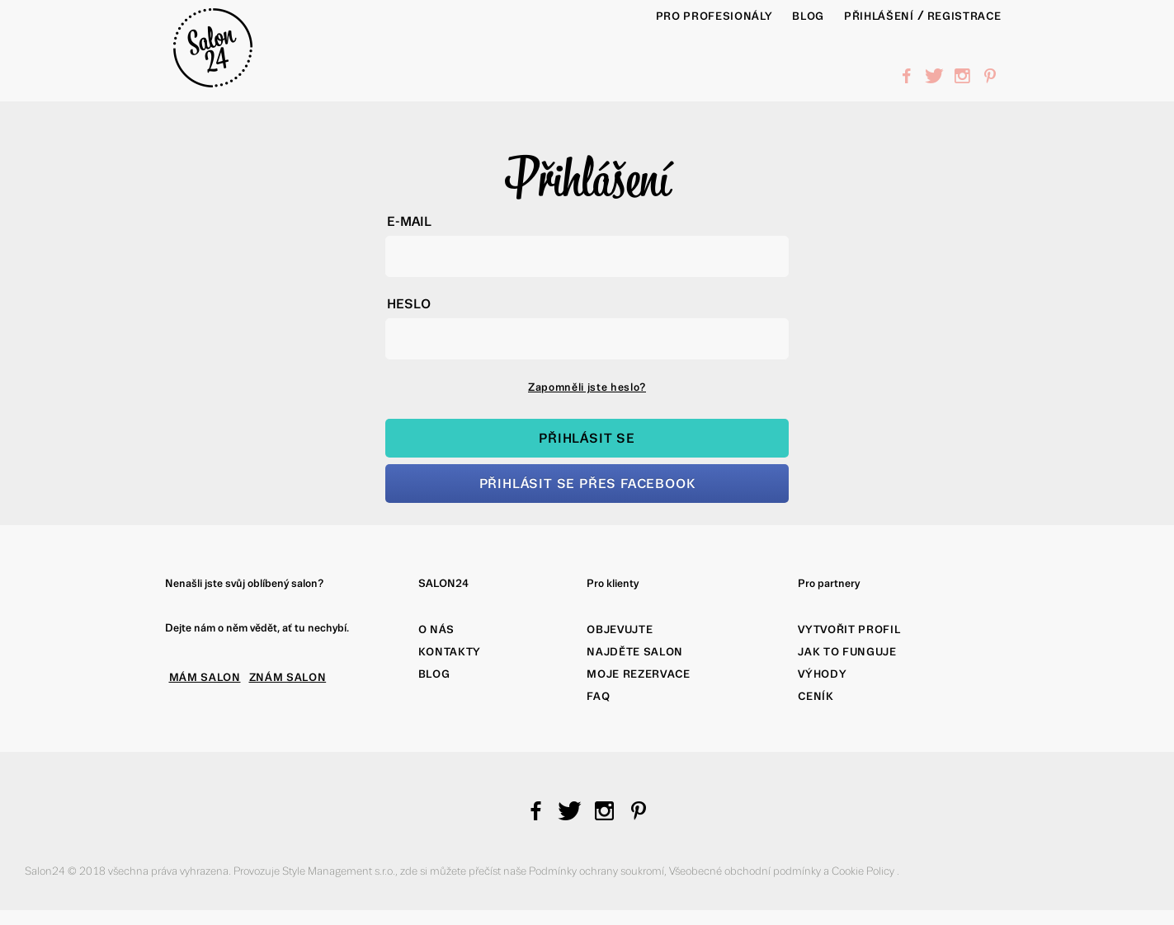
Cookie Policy (864, 871)
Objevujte (620, 629)
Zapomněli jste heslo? (587, 387)
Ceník (815, 696)
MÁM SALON (205, 677)
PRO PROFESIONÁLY (714, 16)
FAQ (598, 696)
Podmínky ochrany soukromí (596, 871)
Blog (434, 674)
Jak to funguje (847, 652)
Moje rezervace (638, 674)
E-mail (409, 221)
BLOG (808, 16)
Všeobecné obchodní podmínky (746, 871)
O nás (436, 629)
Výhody (822, 674)
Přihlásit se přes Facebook (587, 484)
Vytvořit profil (849, 629)
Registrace (964, 16)
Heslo (409, 304)
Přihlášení (879, 16)
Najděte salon (635, 652)
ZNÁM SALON (288, 677)
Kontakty (449, 652)
